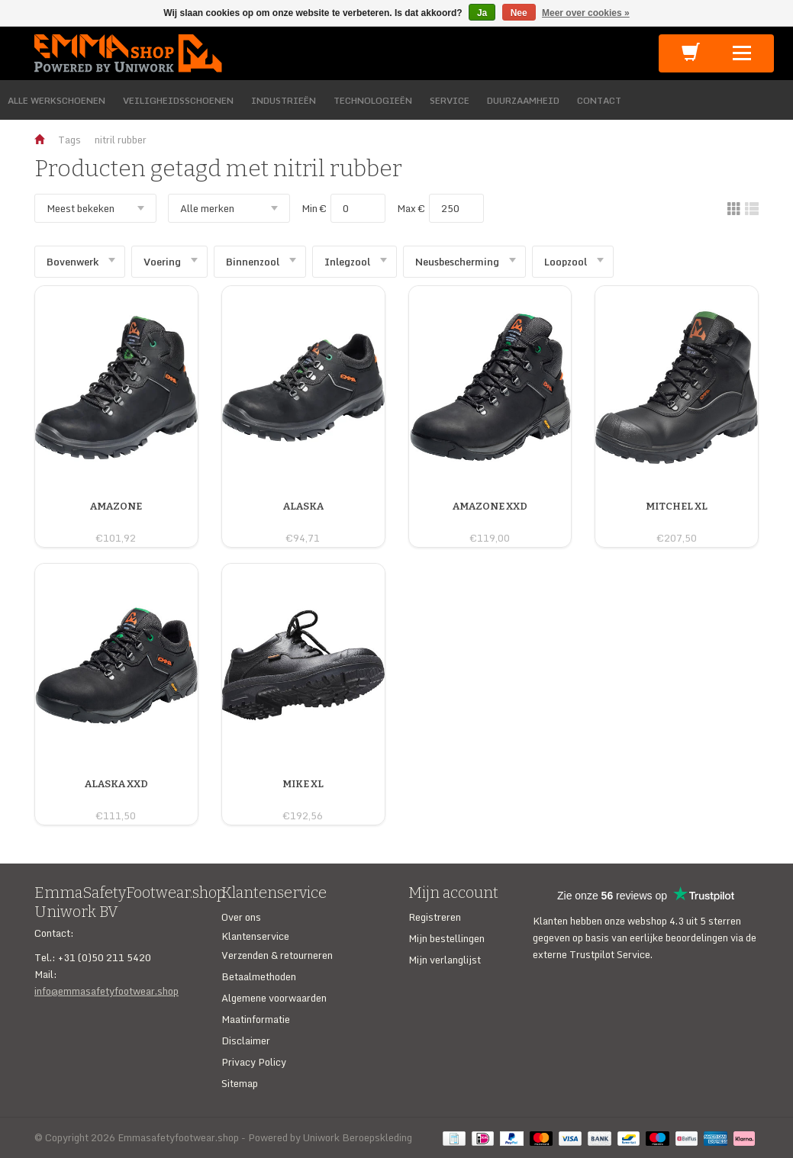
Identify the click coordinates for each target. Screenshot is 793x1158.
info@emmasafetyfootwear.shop (106, 991)
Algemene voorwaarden (274, 997)
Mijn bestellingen (446, 938)
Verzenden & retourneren (277, 955)
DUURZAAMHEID (523, 100)
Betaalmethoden (258, 976)
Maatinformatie (255, 1019)
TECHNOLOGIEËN (373, 100)
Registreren (434, 917)
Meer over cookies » (586, 13)
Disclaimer (245, 1040)
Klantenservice (255, 936)
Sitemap (239, 1083)
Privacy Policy (253, 1061)
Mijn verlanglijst (444, 959)
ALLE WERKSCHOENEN (56, 100)
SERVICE (449, 100)
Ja (482, 13)
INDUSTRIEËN (283, 100)
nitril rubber (121, 139)
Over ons (241, 917)
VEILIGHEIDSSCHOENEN (178, 100)
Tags (69, 139)
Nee (519, 13)
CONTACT (599, 100)
